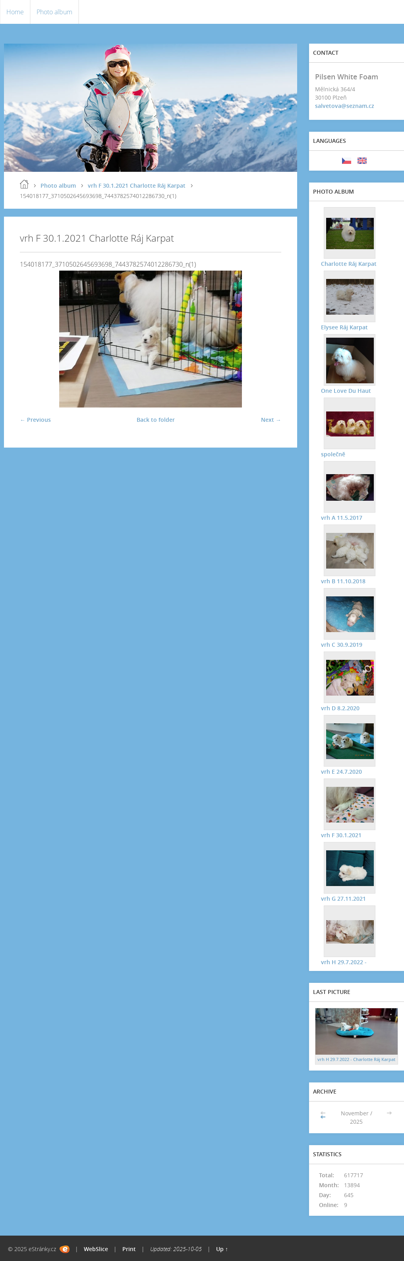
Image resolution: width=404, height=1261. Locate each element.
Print (129, 1249)
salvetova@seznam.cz (344, 106)
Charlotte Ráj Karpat (349, 263)
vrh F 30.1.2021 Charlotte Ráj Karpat (137, 185)
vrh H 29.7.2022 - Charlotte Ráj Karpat (356, 1059)
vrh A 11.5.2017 (341, 517)
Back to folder (156, 419)
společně (333, 454)
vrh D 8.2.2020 (340, 708)
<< (324, 1117)
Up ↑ (222, 1249)
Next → (271, 419)
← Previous (35, 419)
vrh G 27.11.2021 (343, 898)
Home (15, 12)
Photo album (54, 12)
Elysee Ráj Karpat (344, 327)
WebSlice (96, 1249)
